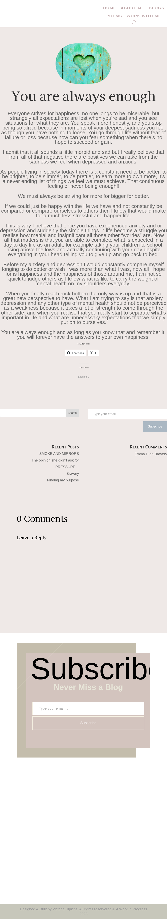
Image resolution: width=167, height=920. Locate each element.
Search (72, 413)
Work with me (144, 16)
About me (132, 8)
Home (109, 8)
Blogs (157, 8)
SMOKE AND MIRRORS (59, 454)
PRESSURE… (67, 468)
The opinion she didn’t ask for (55, 461)
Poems (113, 16)
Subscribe (155, 427)
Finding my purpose (63, 481)
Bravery (72, 474)
